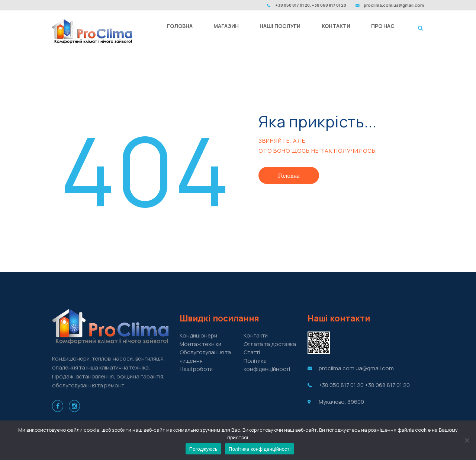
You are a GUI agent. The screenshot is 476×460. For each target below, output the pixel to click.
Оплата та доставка (270, 344)
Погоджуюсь (203, 449)
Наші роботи (196, 369)
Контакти (256, 335)
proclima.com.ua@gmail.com (394, 5)
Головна (289, 175)
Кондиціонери (198, 335)
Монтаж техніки (200, 344)
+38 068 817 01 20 (387, 385)
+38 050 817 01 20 (341, 385)
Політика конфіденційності (267, 365)
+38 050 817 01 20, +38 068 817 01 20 (310, 5)
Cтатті (252, 352)
